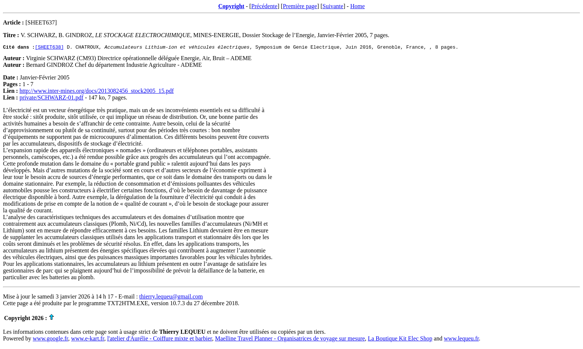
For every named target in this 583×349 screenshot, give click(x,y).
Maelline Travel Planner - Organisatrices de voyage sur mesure (290, 339)
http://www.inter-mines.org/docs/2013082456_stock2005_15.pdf (96, 92)
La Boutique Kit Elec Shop (400, 339)
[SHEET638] (49, 48)
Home (357, 6)
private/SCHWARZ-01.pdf (51, 98)
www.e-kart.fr (87, 339)
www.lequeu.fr (461, 339)
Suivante (332, 6)
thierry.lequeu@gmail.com (171, 297)
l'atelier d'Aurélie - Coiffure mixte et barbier (159, 339)
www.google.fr (50, 339)
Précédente (264, 6)
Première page (300, 6)
